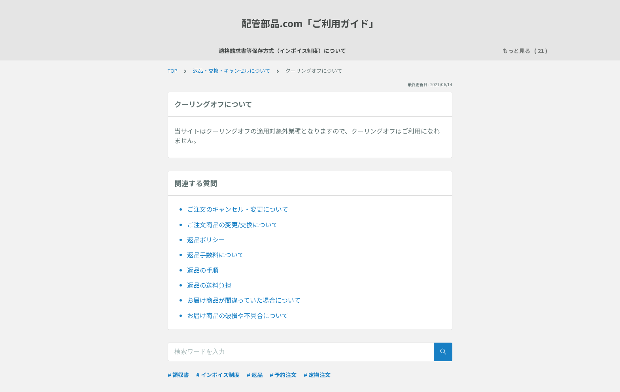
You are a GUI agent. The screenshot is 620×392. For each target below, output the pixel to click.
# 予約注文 (283, 375)
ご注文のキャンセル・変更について (237, 209)
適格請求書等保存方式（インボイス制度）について (160, 51)
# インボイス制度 (218, 375)
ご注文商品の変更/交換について (232, 224)
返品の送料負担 (209, 285)
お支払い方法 (357, 51)
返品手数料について (215, 254)
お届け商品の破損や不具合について (237, 315)
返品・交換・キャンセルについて (231, 70)
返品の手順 (203, 270)
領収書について (448, 51)
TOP (173, 70)
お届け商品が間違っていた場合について (244, 300)
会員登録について (257, 51)
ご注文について (310, 51)
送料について (401, 51)
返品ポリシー (206, 239)
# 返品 (255, 375)
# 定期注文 (317, 375)
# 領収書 (178, 375)
